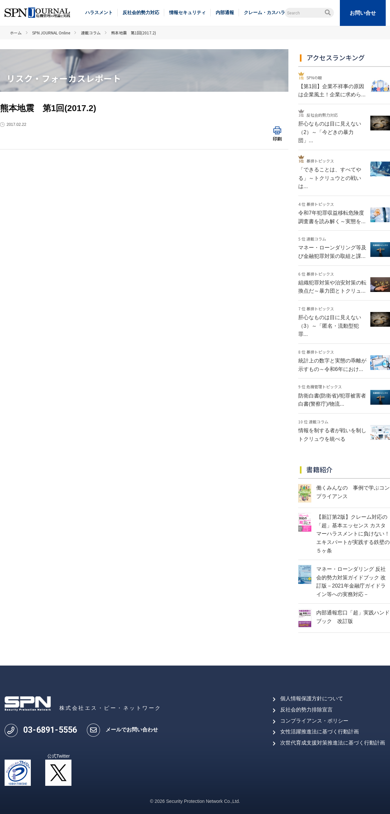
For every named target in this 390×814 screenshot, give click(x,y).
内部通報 (225, 12)
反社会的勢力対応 (141, 12)
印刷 (277, 138)
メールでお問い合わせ (132, 729)
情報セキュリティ (187, 12)
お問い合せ (363, 13)
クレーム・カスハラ (264, 12)
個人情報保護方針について (311, 698)
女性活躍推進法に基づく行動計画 (319, 731)
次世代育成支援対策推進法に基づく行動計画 (332, 743)
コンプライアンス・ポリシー (314, 721)
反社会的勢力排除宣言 (306, 709)
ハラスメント (99, 12)
